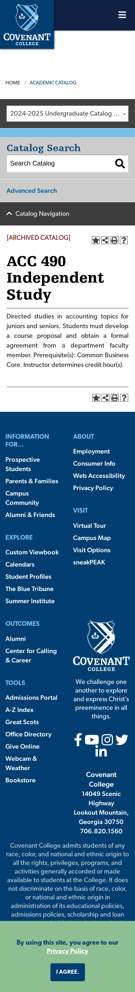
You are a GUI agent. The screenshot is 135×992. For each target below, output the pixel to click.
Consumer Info (94, 463)
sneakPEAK (89, 562)
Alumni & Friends (30, 514)
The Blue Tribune (29, 588)
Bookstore (20, 780)
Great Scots (22, 722)
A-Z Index (19, 709)
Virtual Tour (89, 525)
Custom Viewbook (32, 552)
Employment (91, 451)
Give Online (22, 746)
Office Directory (28, 734)
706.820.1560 (101, 831)
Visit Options (92, 550)
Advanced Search (31, 190)
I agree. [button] (67, 972)
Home (12, 82)
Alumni (15, 638)
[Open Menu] (122, 17)
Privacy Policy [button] (67, 951)
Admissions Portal (31, 697)
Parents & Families (31, 481)
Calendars (20, 564)
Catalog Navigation (42, 214)
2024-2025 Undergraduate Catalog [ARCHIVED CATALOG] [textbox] (69, 114)
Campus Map (92, 537)
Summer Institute (30, 601)
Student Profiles (28, 576)
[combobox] (67, 114)
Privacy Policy (93, 488)
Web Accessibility (99, 475)
